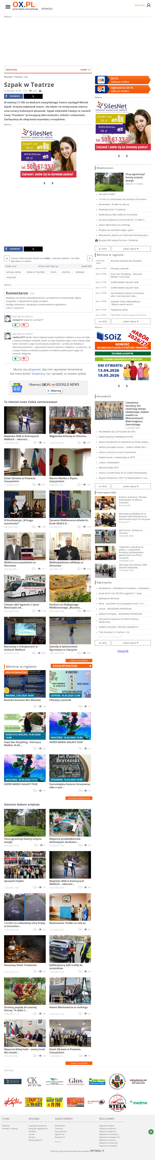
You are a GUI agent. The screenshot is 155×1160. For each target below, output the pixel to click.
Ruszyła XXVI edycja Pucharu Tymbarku (118, 240)
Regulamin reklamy (107, 1140)
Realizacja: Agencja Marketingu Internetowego (77, 1151)
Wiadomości (105, 167)
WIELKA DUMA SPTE (109, 467)
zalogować (34, 369)
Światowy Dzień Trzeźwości (112, 209)
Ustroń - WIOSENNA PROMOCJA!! (115, 608)
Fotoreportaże (106, 492)
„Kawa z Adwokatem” (109, 462)
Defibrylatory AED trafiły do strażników (118, 214)
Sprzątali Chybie (107, 194)
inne (26, 77)
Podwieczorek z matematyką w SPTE (117, 457)
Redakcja (6, 1125)
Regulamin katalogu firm (109, 1137)
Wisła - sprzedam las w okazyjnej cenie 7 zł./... (122, 603)
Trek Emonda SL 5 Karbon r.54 (114, 632)
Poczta (58, 1141)
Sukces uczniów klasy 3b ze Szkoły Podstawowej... (124, 472)
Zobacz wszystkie (79, 660)
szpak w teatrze (35, 272)
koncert (11, 277)
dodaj (65, 666)
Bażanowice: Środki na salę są (114, 204)
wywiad (80, 272)
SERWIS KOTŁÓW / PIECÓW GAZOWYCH (118, 627)
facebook (12, 96)
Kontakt (32, 1137)
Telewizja (19, 77)
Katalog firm (60, 1137)
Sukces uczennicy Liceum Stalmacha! (117, 452)
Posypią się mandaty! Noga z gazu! (116, 230)
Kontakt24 (104, 396)
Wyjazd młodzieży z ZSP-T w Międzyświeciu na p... (124, 477)
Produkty (32, 1131)
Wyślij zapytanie (35, 1140)
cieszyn (66, 272)
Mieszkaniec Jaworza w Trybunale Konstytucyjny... (124, 235)
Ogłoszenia (104, 582)
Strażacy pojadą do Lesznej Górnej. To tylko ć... (122, 219)
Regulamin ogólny (106, 1125)
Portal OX (123, 651)
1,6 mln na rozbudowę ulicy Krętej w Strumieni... (123, 199)
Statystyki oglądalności (38, 1128)
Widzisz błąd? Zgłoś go (48, 266)
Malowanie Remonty (109, 598)
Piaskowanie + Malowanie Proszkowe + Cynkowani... (125, 588)
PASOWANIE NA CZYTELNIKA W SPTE (117, 431)
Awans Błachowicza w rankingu (114, 224)
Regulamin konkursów (108, 1143)
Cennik (31, 1134)
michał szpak (13, 272)
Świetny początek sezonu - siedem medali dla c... (123, 447)
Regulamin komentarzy (109, 1134)
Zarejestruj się (41, 373)
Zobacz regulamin (15, 307)
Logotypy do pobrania (38, 1125)
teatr (53, 272)
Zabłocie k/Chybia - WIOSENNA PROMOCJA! (120, 613)
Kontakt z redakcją (10, 1128)
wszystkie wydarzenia (79, 798)
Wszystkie (46, 69)
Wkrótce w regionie (21, 666)
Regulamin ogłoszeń (107, 1131)
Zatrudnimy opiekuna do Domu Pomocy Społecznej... (119, 620)
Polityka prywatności (107, 1128)
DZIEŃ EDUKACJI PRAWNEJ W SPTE (116, 436)
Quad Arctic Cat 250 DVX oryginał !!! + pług (120, 593)
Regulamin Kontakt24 (108, 1145)
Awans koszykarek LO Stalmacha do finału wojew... (124, 441)
